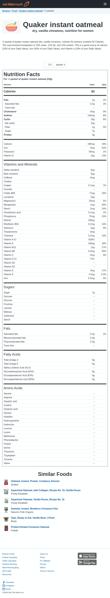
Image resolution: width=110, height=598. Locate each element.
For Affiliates (45, 561)
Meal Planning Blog (10, 567)
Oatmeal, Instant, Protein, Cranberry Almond (35, 481)
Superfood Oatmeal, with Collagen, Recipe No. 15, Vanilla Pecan (45, 490)
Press (42, 557)
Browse (6, 11)
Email (6, 589)
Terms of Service (47, 571)
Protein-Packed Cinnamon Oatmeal (30, 527)
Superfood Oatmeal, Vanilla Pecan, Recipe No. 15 (37, 499)
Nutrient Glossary (9, 564)
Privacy (43, 564)
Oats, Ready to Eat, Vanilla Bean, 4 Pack (33, 518)
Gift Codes (6, 571)
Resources (6, 574)
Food (14, 11)
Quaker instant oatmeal (31, 11)
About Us (44, 554)
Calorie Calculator (9, 557)
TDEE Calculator (9, 561)
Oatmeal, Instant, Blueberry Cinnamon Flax (34, 508)
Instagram (8, 585)
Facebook (8, 582)
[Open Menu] (105, 4)
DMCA (43, 567)
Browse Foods (8, 554)
